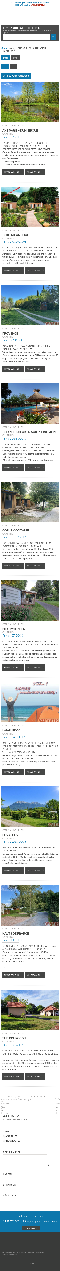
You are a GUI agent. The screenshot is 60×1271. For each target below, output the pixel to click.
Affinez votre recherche (16, 75)
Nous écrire (30, 1227)
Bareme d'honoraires (36, 1252)
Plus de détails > (13, 172)
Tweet (31, 1263)
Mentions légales (8, 1252)
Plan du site (21, 1252)
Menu (55, 10)
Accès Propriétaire (10, 1255)
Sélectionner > (35, 172)
